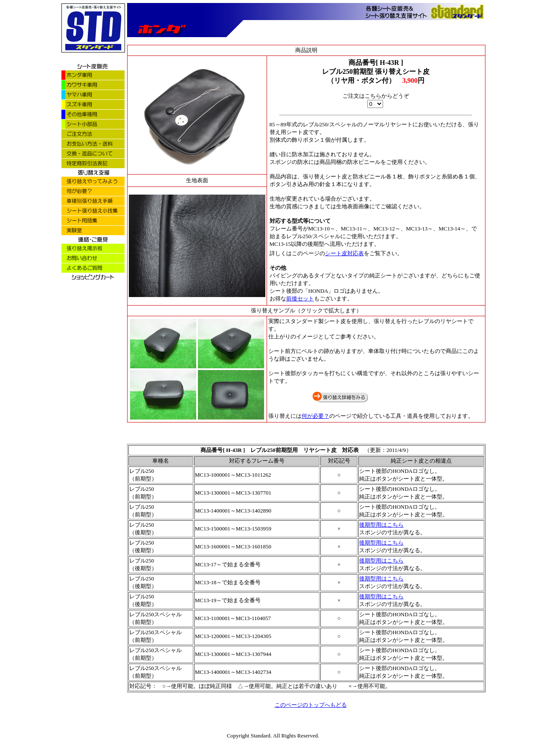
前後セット (300, 298)
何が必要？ (315, 416)
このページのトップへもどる (311, 705)
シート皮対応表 (344, 253)
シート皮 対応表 (339, 450)
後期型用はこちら (381, 525)
